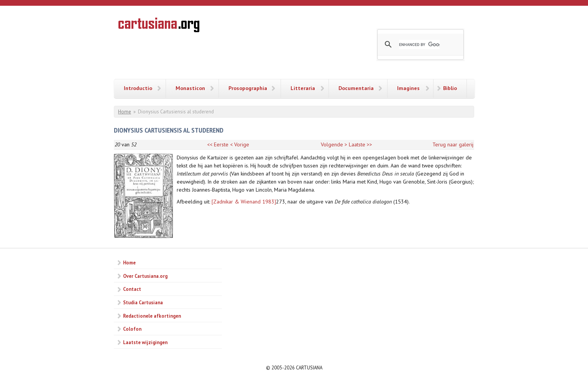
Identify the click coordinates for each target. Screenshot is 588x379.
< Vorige (239, 144)
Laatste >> (360, 144)
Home (124, 111)
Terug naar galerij (452, 144)
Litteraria (303, 88)
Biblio (450, 88)
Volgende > (334, 144)
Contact (132, 289)
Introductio (138, 88)
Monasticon (190, 88)
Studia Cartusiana (143, 302)
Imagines (408, 88)
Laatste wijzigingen (145, 342)
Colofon (132, 329)
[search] (419, 44)
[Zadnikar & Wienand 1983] (244, 201)
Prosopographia (247, 88)
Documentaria (356, 88)
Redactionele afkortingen (152, 316)
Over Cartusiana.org (145, 276)
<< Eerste (217, 144)
